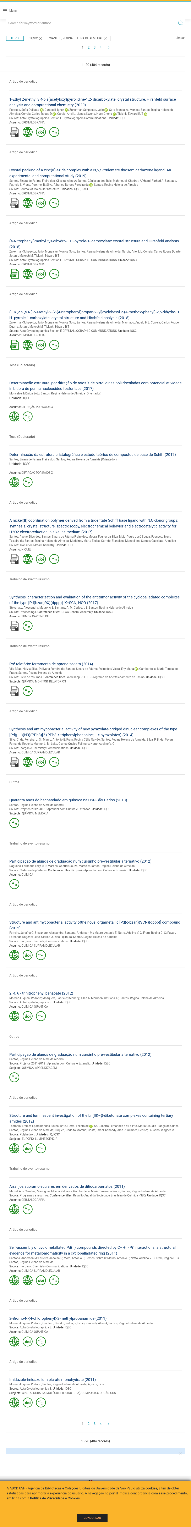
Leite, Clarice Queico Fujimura (70, 743)
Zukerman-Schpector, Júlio (87, 109)
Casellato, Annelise (163, 540)
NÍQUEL (26, 549)
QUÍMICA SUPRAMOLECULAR (40, 752)
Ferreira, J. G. (33, 739)
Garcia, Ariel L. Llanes (71, 113)
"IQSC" (36, 39)
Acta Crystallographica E (35, 1002)
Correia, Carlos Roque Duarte (161, 251)
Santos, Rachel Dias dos (24, 536)
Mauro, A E (46, 607)
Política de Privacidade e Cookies (55, 1498)
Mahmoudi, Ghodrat (125, 180)
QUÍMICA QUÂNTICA (34, 1006)
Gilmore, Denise (137, 1130)
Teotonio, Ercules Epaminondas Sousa (34, 1126)
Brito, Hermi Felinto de (74, 1126)
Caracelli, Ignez (54, 109)
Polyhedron (27, 1134)
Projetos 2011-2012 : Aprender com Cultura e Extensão (55, 1063)
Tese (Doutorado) (22, 365)
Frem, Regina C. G (154, 932)
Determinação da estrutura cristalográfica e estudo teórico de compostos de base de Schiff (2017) (92, 454)
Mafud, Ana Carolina (22, 1191)
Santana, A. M (63, 607)
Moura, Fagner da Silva (103, 536)
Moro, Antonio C (74, 1258)
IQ (50, 1134)
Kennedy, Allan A (79, 998)
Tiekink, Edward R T (46, 255)
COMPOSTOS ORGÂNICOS (99, 1393)
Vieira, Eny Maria (123, 668)
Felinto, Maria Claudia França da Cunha (153, 1126)
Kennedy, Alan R (115, 1130)
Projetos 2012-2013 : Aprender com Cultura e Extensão (55, 809)
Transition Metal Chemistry (37, 545)
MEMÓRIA (41, 813)
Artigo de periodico (23, 81)
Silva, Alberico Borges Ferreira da (67, 184)
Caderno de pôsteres (33, 870)
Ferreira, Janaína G (21, 932)
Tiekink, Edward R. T (130, 113)
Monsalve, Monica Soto (60, 251)
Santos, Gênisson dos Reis (94, 180)
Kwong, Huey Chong (99, 113)
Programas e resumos (34, 1195)
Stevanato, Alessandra (23, 607)
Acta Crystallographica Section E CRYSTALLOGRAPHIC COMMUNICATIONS (68, 260)
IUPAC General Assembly (77, 612)
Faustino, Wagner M (161, 1130)
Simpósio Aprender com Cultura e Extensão (99, 870)
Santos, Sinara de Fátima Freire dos (32, 180)
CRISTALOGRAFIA (33, 122)
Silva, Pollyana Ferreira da (48, 668)
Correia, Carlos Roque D (36, 113)
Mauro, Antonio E (54, 739)
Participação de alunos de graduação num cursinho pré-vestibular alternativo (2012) (80, 861)
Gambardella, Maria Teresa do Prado (96, 1191)
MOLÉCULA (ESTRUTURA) (63, 1393)
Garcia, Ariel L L (132, 251)
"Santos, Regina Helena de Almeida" (78, 39)
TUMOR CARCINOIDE (35, 616)
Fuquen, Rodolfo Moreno (71, 1130)
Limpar (180, 37)
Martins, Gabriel (58, 866)
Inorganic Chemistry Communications (44, 748)
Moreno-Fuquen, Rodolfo (25, 998)
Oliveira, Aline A (66, 180)
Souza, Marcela (79, 866)
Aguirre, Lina (96, 1384)
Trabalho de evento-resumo (29, 579)
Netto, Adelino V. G (102, 743)
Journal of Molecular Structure (39, 189)
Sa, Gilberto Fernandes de (110, 1126)
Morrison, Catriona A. (104, 998)
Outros (14, 782)
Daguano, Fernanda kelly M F (28, 866)
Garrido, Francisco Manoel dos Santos (125, 540)
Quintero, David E (53, 1323)
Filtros (15, 38)
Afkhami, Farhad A (151, 180)
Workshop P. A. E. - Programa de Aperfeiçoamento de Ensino (105, 677)
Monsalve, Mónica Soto (24, 393)
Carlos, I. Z (80, 607)
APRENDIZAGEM (46, 1067)
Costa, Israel (96, 1130)
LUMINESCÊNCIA (46, 1138)
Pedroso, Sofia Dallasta (24, 109)
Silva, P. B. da (155, 739)
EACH (85, 189)
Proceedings (28, 612)
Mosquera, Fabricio (54, 998)
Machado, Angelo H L (135, 322)
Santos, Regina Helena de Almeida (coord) (36, 805)
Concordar (92, 1518)
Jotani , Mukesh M (21, 255)
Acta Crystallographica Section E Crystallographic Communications (63, 118)
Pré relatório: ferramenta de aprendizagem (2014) (51, 664)
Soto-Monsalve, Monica (124, 109)
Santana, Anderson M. (79, 932)
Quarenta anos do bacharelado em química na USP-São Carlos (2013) (68, 800)
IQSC (123, 118)
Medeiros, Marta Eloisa (85, 540)
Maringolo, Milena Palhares (54, 1191)
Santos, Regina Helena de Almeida (116, 184)
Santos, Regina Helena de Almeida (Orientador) (71, 393)
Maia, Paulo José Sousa (134, 536)
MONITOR (41, 681)
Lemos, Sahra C (96, 1258)
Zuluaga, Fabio (75, 1323)
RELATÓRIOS (57, 681)
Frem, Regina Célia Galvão (83, 739)
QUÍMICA (28, 681)
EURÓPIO (28, 1138)
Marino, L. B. (42, 743)
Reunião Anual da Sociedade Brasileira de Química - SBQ (109, 1195)
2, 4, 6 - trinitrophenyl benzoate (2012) (41, 993)
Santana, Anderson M (23, 1258)
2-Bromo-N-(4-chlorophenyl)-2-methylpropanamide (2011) (58, 1318)
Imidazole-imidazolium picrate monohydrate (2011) (52, 1379)
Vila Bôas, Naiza (19, 668)
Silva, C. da (16, 739)
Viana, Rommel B (34, 184)
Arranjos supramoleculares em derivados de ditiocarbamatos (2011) (67, 1186)
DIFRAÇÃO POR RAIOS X (37, 407)
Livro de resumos (31, 677)
